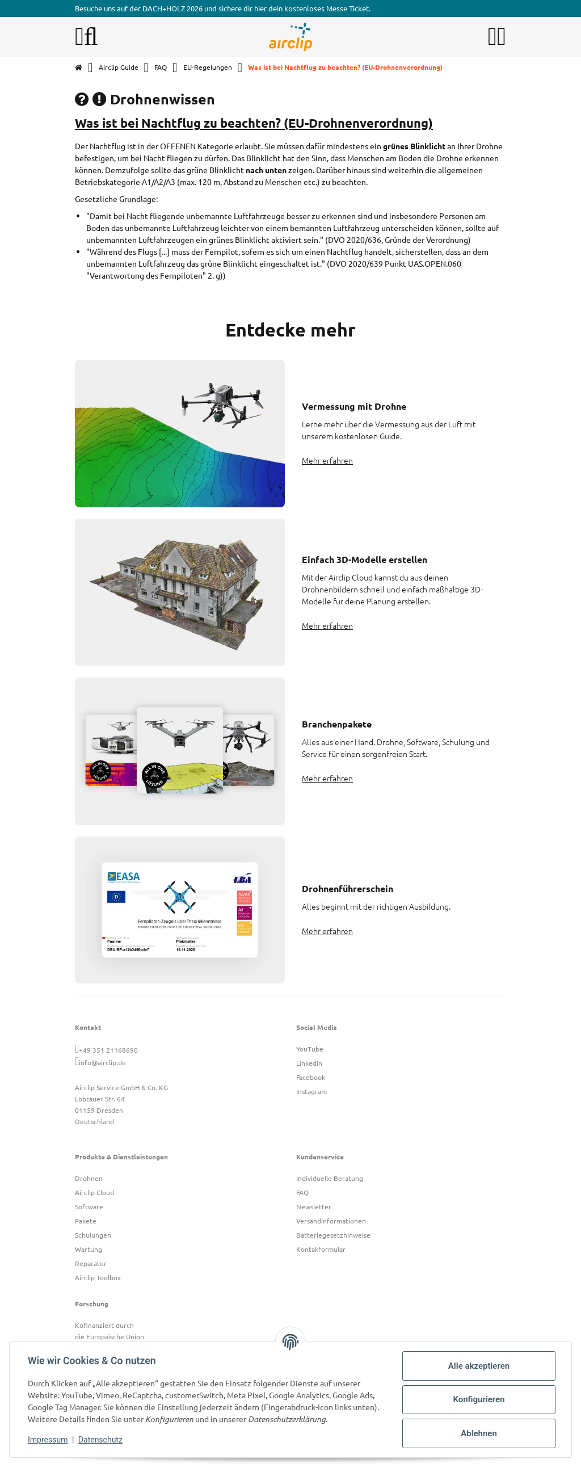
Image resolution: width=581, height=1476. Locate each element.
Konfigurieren (478, 1399)
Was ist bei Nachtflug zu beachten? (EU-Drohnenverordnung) (254, 123)
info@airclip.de (102, 1062)
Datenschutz (100, 1439)
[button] (492, 36)
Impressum (48, 1439)
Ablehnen (479, 1433)
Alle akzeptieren (479, 1366)
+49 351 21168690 (108, 1049)
